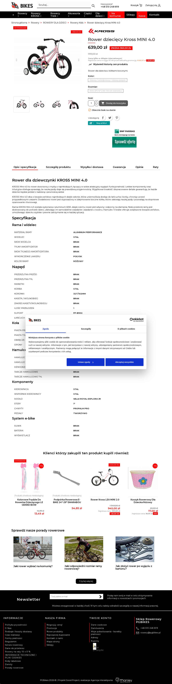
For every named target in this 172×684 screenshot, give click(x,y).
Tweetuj (109, 117)
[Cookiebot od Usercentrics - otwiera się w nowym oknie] (132, 320)
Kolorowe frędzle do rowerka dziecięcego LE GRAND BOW (29, 502)
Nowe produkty (55, 631)
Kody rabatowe (13, 661)
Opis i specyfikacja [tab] (25, 167)
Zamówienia (97, 628)
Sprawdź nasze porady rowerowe (37, 530)
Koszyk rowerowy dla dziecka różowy (143, 501)
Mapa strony (53, 641)
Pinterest (116, 117)
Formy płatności (13, 638)
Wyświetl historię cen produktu (108, 64)
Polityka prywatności (16, 625)
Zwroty (8, 664)
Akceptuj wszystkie (124, 362)
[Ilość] (91, 103)
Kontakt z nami (55, 638)
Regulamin (11, 641)
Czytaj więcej (86, 581)
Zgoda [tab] (46, 329)
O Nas (8, 628)
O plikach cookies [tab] (126, 329)
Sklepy (50, 645)
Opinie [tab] (139, 167)
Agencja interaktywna (111, 680)
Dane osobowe (99, 625)
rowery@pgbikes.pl (151, 632)
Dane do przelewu (14, 648)
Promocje (52, 628)
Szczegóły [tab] (86, 329)
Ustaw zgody (86, 362)
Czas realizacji (12, 635)
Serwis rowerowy (14, 645)
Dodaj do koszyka (113, 103)
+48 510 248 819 (149, 628)
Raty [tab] (155, 167)
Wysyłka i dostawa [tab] (91, 167)
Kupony (95, 641)
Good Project (72, 680)
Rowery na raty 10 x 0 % (18, 651)
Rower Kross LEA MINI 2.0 (105, 499)
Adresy (94, 637)
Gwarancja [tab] (119, 167)
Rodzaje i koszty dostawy (18, 631)
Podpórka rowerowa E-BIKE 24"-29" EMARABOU (67, 501)
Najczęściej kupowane (58, 635)
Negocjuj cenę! (54, 625)
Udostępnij (102, 117)
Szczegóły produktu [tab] (58, 167)
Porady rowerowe (14, 668)
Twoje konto (100, 618)
